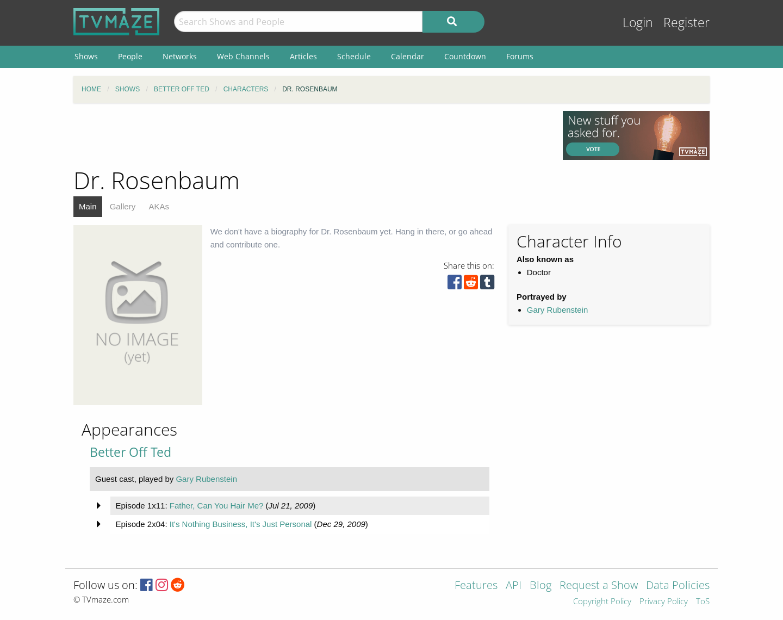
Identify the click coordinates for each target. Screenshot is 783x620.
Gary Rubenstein (557, 309)
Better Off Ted (130, 452)
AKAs (158, 206)
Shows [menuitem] (86, 56)
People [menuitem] (130, 56)
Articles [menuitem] (303, 56)
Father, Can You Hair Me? (217, 505)
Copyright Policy (602, 601)
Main (88, 206)
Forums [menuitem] (519, 56)
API (513, 586)
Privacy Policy (663, 601)
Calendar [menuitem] (407, 56)
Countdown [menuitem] (465, 56)
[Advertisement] (310, 135)
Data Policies (678, 586)
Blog (540, 586)
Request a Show (599, 586)
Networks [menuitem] (180, 56)
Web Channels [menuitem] (243, 56)
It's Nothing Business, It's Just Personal (241, 524)
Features (476, 586)
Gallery (123, 206)
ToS (703, 601)
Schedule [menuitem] (354, 56)
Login (638, 22)
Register (686, 22)
